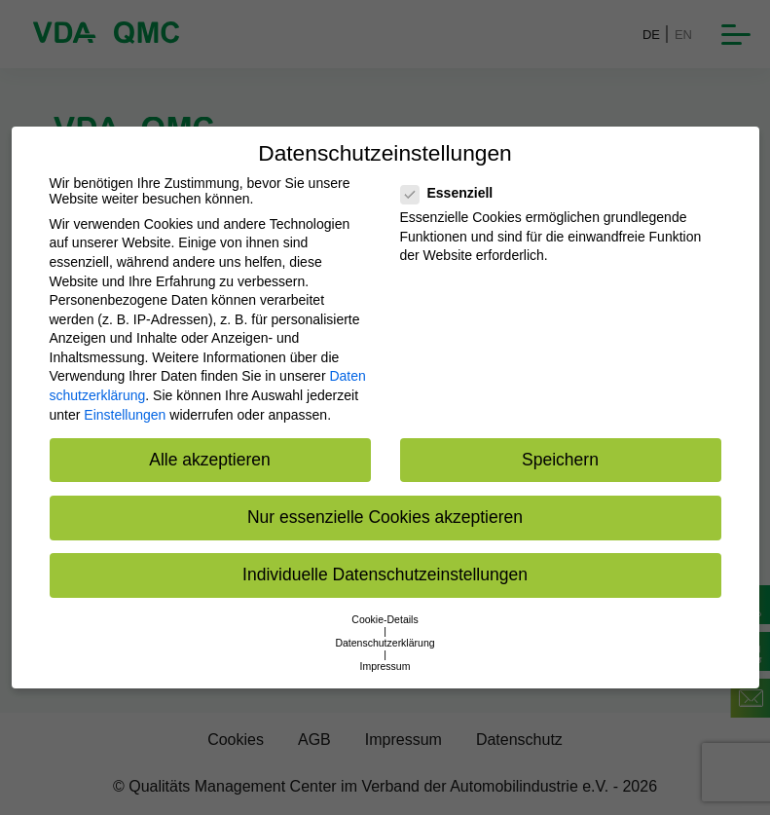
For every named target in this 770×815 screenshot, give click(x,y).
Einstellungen (124, 415)
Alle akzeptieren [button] (210, 459)
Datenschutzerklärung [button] (384, 642)
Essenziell (453, 193)
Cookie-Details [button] (384, 619)
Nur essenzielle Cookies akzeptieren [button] (385, 517)
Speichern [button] (560, 459)
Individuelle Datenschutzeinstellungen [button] (385, 574)
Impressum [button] (385, 666)
